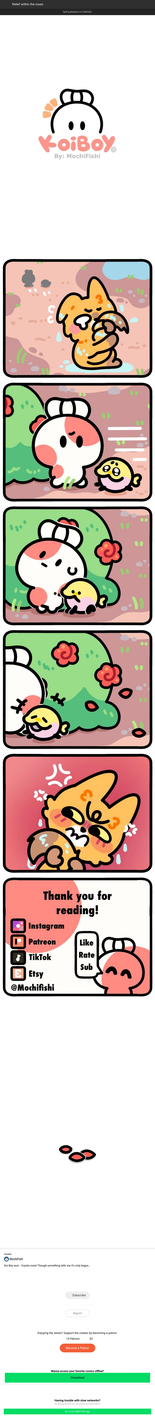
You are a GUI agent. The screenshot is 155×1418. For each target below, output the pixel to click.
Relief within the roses (27, 4)
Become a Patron (77, 1348)
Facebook (64, 1282)
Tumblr (91, 1282)
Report (77, 1313)
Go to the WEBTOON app (77, 1411)
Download (77, 1377)
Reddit (104, 1282)
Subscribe (79, 1295)
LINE (50, 1282)
